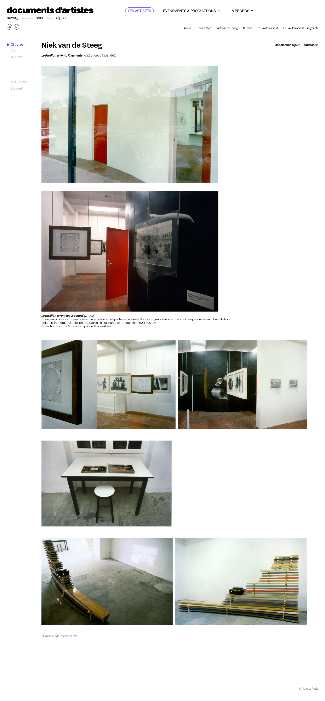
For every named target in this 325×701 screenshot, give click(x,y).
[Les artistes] (139, 10)
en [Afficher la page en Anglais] (9, 26)
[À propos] (242, 10)
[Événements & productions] (191, 10)
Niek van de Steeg (71, 45)
